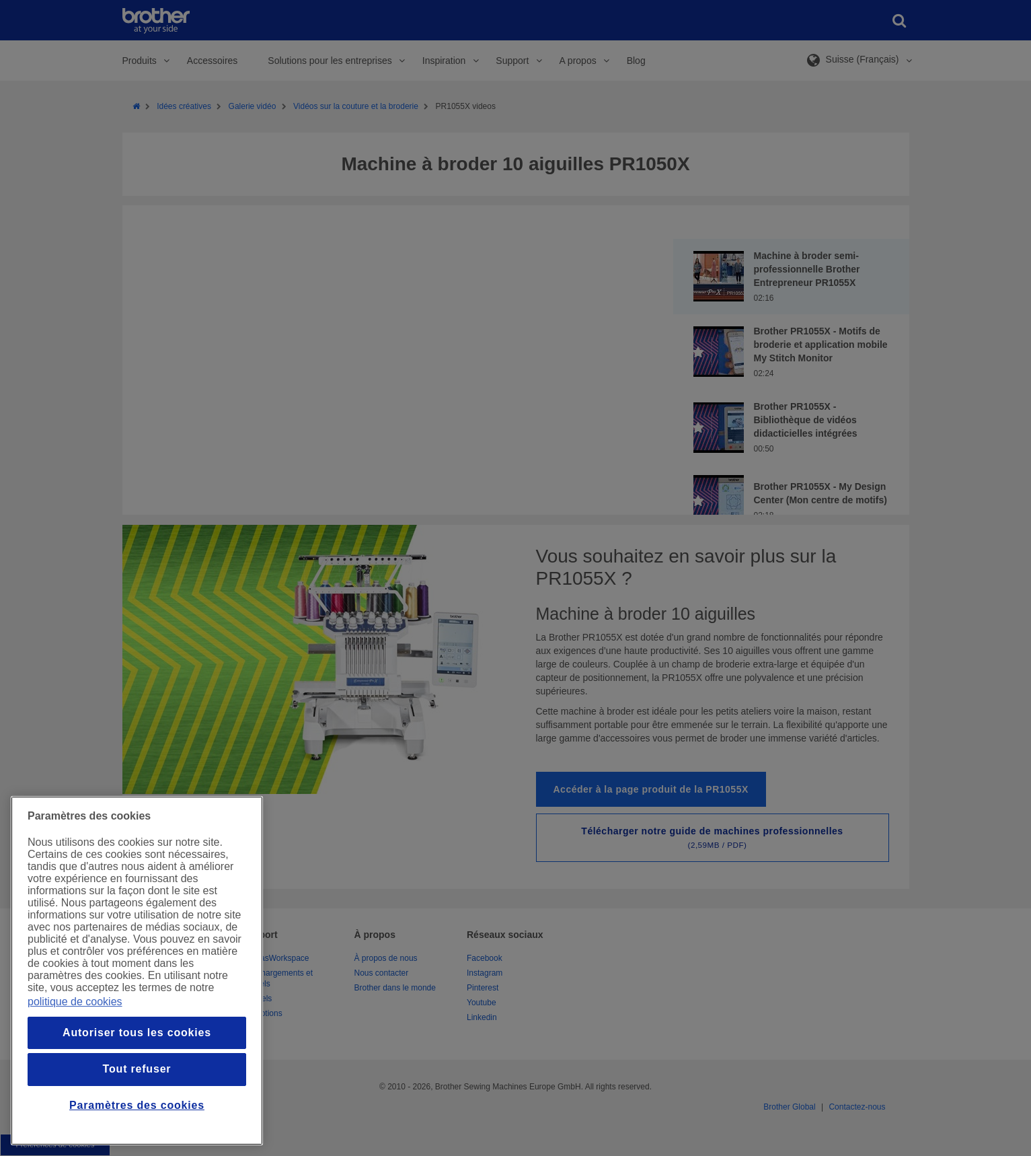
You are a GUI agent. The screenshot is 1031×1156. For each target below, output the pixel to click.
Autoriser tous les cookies (137, 1032)
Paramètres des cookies (136, 1105)
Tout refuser (137, 1069)
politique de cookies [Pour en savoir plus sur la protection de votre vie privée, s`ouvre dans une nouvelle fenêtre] (75, 1001)
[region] (137, 970)
